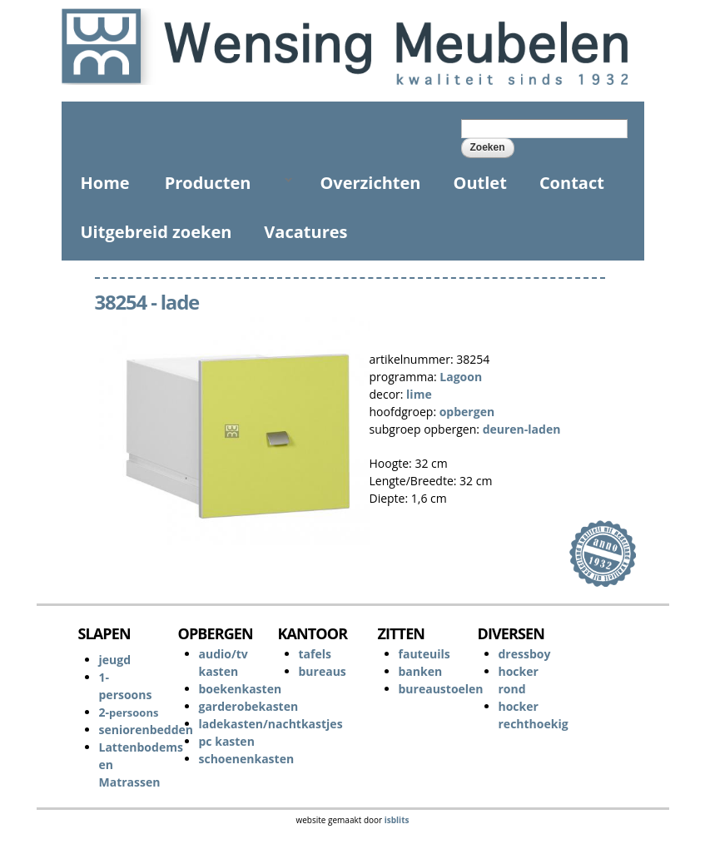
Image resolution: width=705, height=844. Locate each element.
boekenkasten (240, 689)
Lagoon (460, 377)
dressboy (525, 654)
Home (105, 182)
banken (421, 671)
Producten (221, 182)
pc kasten (227, 741)
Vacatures (305, 232)
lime (419, 394)
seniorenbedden (146, 729)
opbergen (466, 412)
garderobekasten (249, 706)
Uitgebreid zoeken (156, 232)
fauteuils (424, 654)
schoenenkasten (247, 759)
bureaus (322, 671)
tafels (315, 654)
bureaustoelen (441, 689)
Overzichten (370, 182)
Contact (571, 182)
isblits (397, 820)
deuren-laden (522, 429)
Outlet (480, 182)
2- (129, 712)
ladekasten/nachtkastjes (271, 724)
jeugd (115, 660)
